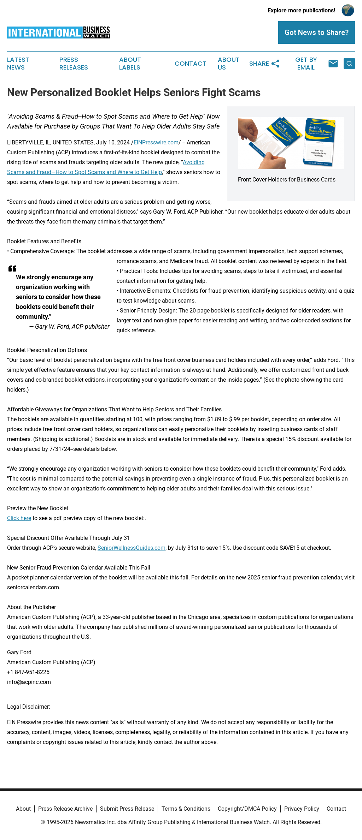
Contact (190, 63)
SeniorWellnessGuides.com (131, 547)
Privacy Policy (301, 808)
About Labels (130, 63)
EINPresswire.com (156, 142)
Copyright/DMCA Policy (247, 808)
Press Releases (73, 63)
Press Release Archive (65, 808)
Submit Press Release (127, 808)
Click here (19, 518)
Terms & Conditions (186, 808)
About (23, 808)
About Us (229, 63)
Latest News (18, 63)
